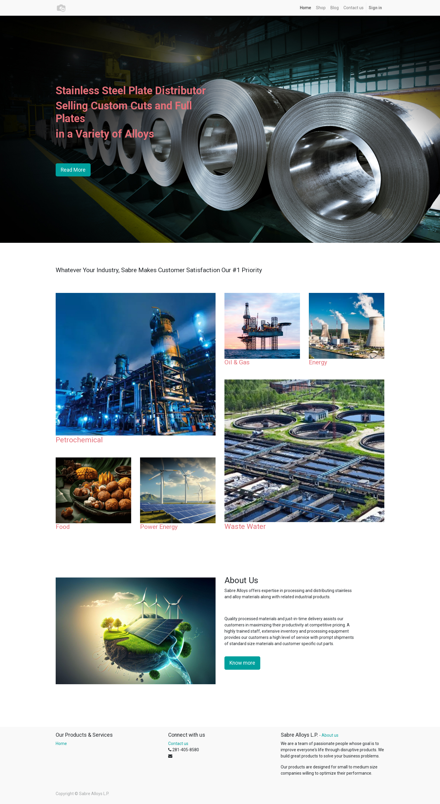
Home (61, 743)
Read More (73, 170)
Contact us (178, 743)
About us (330, 735)
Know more (242, 663)
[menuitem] (306, 7)
